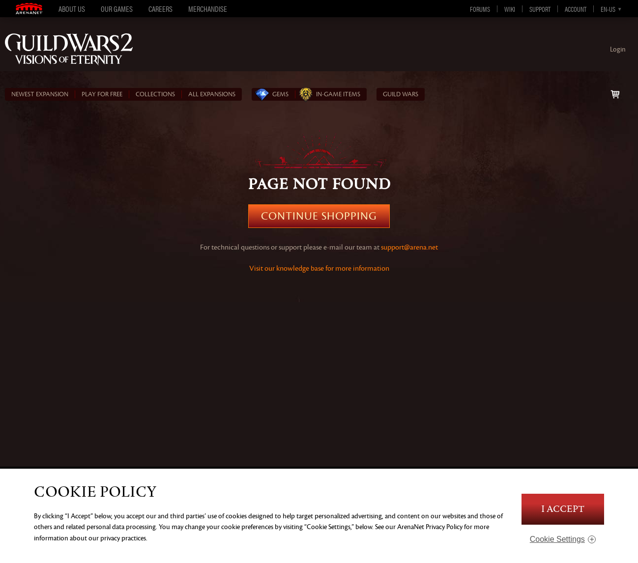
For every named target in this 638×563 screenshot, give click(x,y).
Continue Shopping (319, 216)
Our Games (117, 8)
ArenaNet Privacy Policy (430, 527)
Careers (160, 8)
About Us (71, 8)
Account (575, 9)
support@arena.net (409, 247)
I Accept (562, 509)
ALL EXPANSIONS (211, 94)
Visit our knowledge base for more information (319, 268)
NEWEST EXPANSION (39, 94)
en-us (608, 9)
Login (618, 49)
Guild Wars (400, 94)
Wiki (509, 9)
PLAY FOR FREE (102, 94)
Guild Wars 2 (69, 49)
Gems (280, 94)
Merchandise (207, 8)
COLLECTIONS (155, 94)
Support (540, 9)
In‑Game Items (338, 94)
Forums (480, 9)
